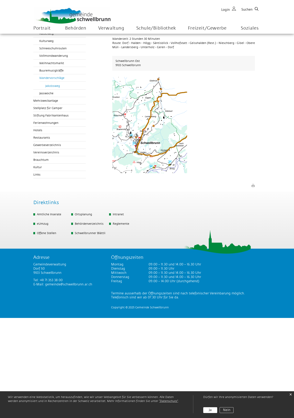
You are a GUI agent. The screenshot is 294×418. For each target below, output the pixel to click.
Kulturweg (46, 141)
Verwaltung (111, 28)
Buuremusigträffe (51, 170)
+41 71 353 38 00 (51, 380)
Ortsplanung (83, 314)
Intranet (118, 314)
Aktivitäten (41, 125)
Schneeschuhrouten (53, 148)
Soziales (249, 28)
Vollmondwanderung (53, 156)
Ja (210, 410)
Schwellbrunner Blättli (90, 333)
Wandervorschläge (60, 178)
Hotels (37, 230)
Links (36, 274)
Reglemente (121, 324)
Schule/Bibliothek (156, 28)
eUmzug (42, 324)
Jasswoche (46, 193)
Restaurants (41, 237)
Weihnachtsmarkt (51, 163)
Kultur (37, 267)
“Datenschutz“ (168, 401)
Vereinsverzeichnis (46, 252)
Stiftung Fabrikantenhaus (51, 215)
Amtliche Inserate (49, 314)
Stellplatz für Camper (47, 208)
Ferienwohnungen (45, 223)
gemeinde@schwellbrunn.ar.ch (68, 384)
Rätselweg (46, 133)
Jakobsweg (52, 186)
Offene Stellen (46, 333)
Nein (226, 410)
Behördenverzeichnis (89, 324)
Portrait (42, 28)
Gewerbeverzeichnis (47, 245)
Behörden (75, 28)
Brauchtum (41, 260)
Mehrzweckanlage (45, 201)
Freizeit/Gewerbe (207, 28)
